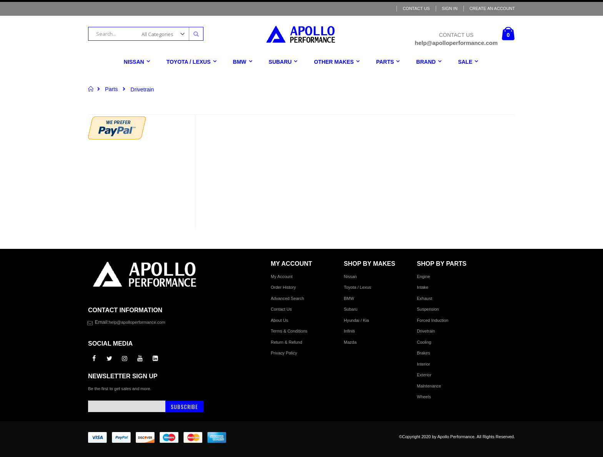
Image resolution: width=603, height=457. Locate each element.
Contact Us (416, 8)
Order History (283, 287)
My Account (282, 276)
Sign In (450, 8)
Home (91, 88)
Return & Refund (286, 342)
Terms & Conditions (289, 331)
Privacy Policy (284, 353)
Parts (111, 89)
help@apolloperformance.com (137, 322)
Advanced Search (287, 298)
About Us (279, 320)
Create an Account (492, 8)
